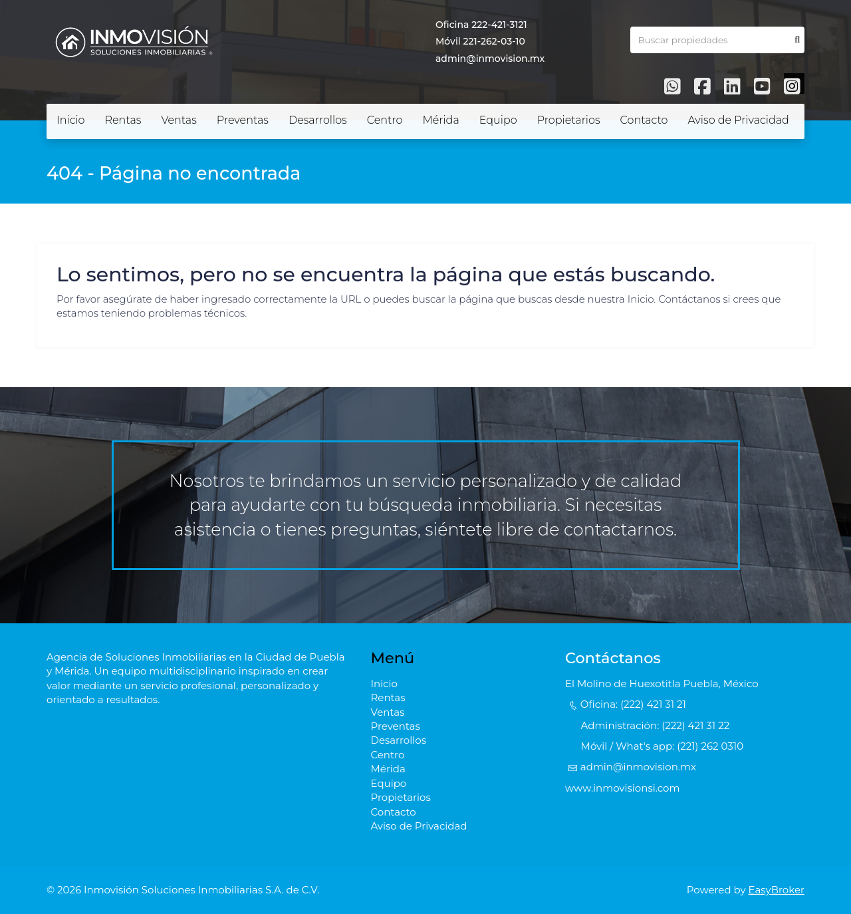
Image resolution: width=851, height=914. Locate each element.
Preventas (243, 120)
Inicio (71, 120)
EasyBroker (777, 889)
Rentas (123, 120)
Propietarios (568, 120)
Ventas (178, 120)
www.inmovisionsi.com (622, 788)
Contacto (644, 120)
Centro (385, 120)
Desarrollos (318, 120)
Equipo (498, 120)
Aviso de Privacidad (738, 120)
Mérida (440, 120)
